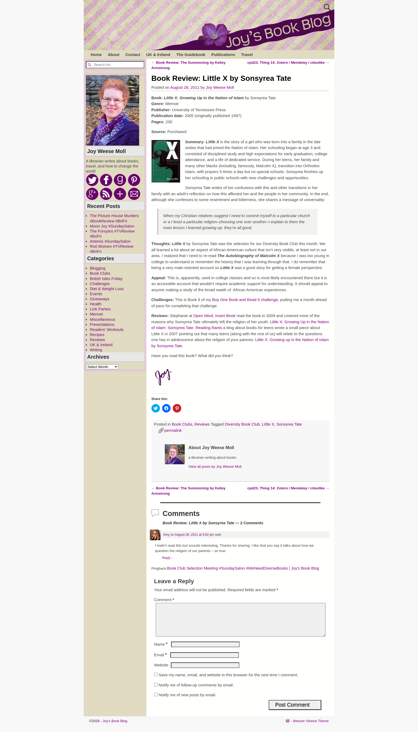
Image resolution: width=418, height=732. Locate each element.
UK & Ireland (158, 54)
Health (95, 304)
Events (96, 293)
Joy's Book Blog (115, 727)
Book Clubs (182, 424)
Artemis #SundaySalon (110, 241)
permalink (173, 430)
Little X (268, 424)
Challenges (100, 283)
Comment (164, 599)
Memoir (96, 314)
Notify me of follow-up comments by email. (196, 691)
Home (96, 54)
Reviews (202, 424)
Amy (166, 535)
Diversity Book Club (242, 424)
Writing (96, 349)
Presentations (102, 324)
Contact (132, 54)
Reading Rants (208, 327)
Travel (246, 54)
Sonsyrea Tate (289, 424)
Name (161, 650)
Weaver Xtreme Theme (311, 727)
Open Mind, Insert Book (214, 315)
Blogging (97, 268)
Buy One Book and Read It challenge (245, 299)
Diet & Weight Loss (107, 288)
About (113, 54)
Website (161, 671)
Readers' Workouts (107, 329)
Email (161, 661)
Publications (223, 54)
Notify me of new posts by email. (187, 701)
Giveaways (99, 299)
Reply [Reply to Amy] (167, 558)
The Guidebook (190, 54)
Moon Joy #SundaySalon (112, 226)
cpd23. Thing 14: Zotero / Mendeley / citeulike (288, 63)
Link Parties (100, 309)
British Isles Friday (106, 278)
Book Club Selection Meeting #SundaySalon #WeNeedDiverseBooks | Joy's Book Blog (243, 568)
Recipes (97, 334)
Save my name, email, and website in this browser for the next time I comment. (228, 681)
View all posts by (215, 467)
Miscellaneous (102, 319)
